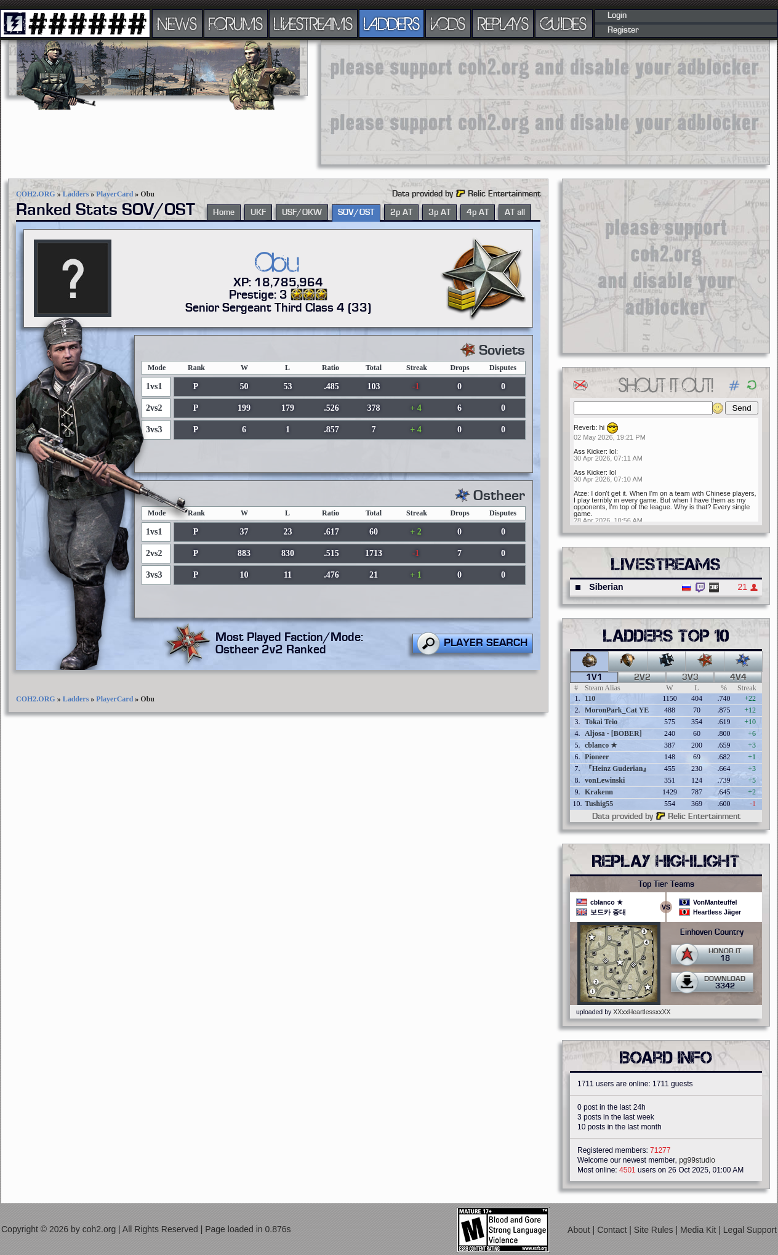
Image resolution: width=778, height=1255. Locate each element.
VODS (448, 23)
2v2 (642, 677)
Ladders (76, 194)
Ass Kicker (590, 451)
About (579, 1230)
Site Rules (655, 1230)
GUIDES (564, 23)
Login (617, 15)
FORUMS (236, 23)
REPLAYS (503, 23)
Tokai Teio (601, 721)
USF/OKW (302, 212)
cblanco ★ (601, 745)
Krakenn (599, 792)
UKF (258, 212)
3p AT (439, 212)
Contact (613, 1230)
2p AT (401, 212)
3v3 (690, 677)
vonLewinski (605, 780)
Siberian (606, 587)
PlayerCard (114, 194)
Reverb (584, 427)
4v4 (738, 677)
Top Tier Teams (666, 884)
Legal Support (750, 1230)
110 (590, 698)
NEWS (177, 23)
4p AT (478, 212)
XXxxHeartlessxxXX (641, 1011)
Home (224, 212)
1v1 (594, 677)
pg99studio (697, 1160)
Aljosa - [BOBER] (613, 733)
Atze (580, 493)
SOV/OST (356, 212)
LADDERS (392, 23)
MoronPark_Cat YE (617, 710)
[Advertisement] (397, 101)
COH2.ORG (35, 194)
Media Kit (699, 1230)
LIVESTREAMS (313, 23)
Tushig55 (599, 803)
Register (623, 30)
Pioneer (597, 757)
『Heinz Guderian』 (617, 768)
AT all (515, 212)
